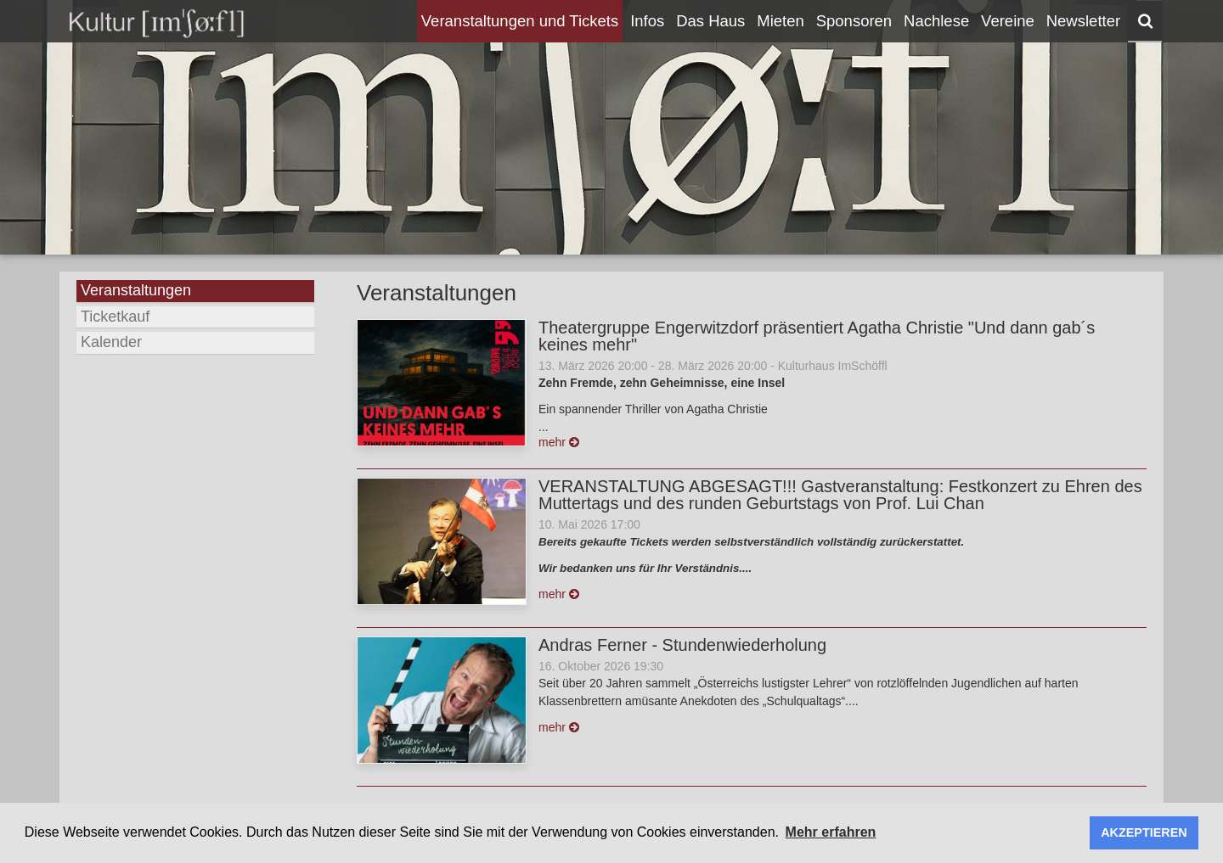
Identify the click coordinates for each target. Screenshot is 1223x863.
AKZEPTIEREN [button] (1144, 832)
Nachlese (936, 21)
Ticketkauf (115, 316)
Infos (647, 21)
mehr (558, 442)
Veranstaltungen (136, 290)
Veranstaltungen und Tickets (519, 21)
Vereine (1007, 21)
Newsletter (1083, 21)
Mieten (780, 21)
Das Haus (710, 21)
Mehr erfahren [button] (831, 832)
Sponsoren (854, 21)
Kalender (111, 341)
